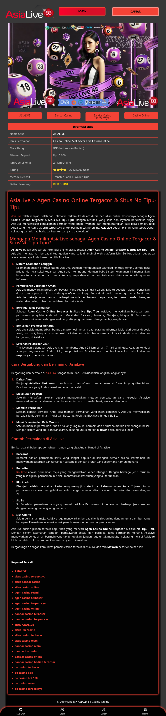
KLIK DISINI (60, 184)
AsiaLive (16, 216)
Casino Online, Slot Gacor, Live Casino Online (81, 141)
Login (62, 711)
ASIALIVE (58, 134)
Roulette (21, 472)
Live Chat (20, 711)
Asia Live (51, 373)
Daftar (104, 711)
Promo (145, 711)
